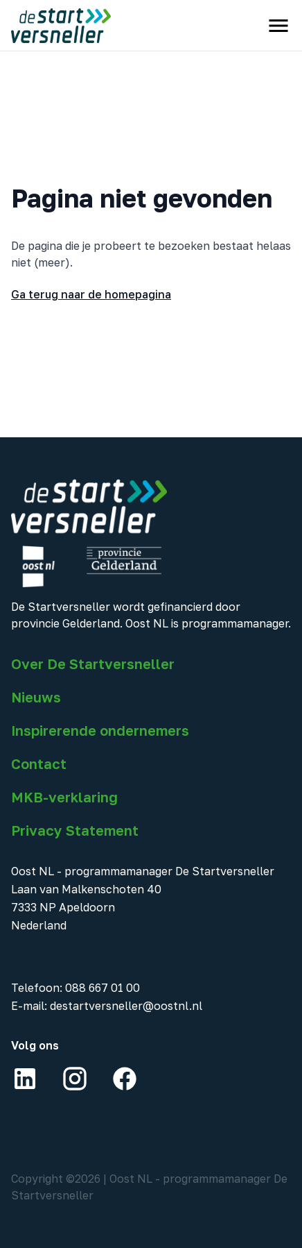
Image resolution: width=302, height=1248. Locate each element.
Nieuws (36, 697)
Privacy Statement (75, 830)
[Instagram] (75, 1079)
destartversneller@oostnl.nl (126, 1006)
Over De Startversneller (93, 663)
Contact (38, 763)
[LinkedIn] (25, 1079)
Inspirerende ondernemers (100, 730)
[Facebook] (125, 1079)
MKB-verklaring (64, 797)
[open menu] (278, 25)
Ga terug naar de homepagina (91, 294)
